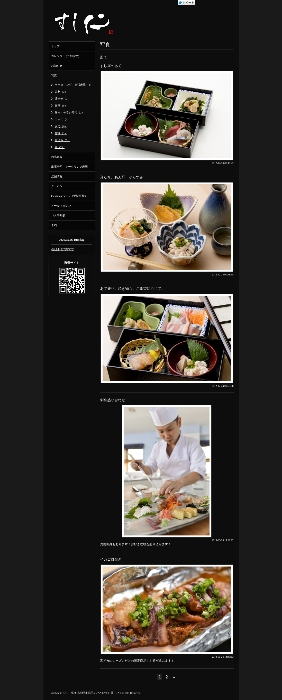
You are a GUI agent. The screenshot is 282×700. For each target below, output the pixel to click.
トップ (55, 46)
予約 (54, 225)
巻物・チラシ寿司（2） (70, 112)
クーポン (56, 186)
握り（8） (61, 105)
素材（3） (61, 91)
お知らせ (56, 65)
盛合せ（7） (62, 98)
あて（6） (61, 126)
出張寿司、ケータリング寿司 (69, 166)
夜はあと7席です (62, 249)
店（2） (60, 147)
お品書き (56, 156)
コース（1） (62, 119)
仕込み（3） (62, 140)
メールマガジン (61, 205)
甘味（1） (61, 133)
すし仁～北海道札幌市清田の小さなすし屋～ (88, 692)
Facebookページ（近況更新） (69, 195)
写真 (54, 75)
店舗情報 (56, 176)
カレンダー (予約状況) (65, 55)
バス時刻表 (58, 215)
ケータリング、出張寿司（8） (74, 84)
